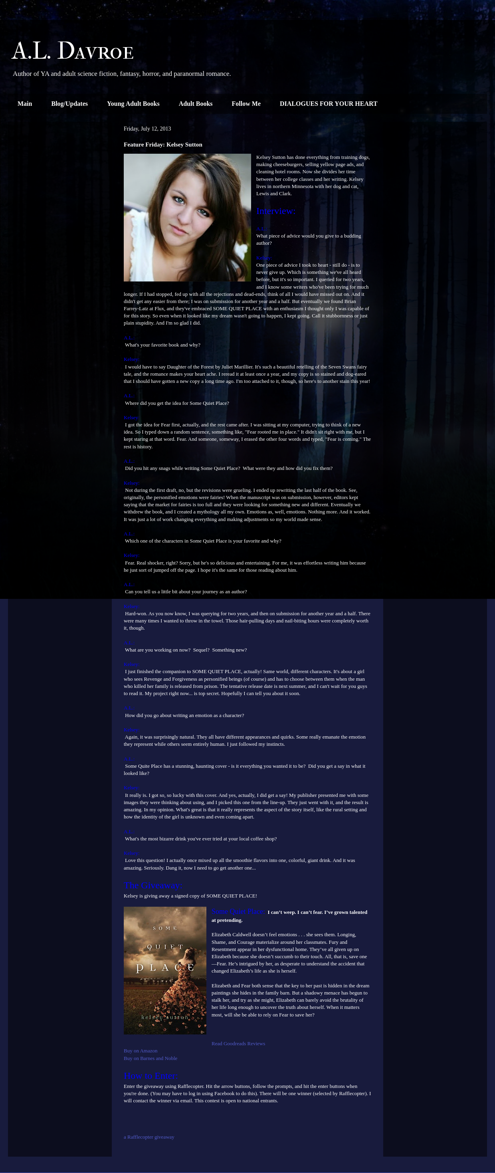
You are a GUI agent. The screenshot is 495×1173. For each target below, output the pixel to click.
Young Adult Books (133, 103)
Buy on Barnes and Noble (150, 1058)
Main (25, 103)
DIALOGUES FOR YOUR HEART (329, 103)
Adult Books (196, 103)
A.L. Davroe (73, 51)
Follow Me (246, 103)
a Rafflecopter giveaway (149, 1137)
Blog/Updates (69, 103)
